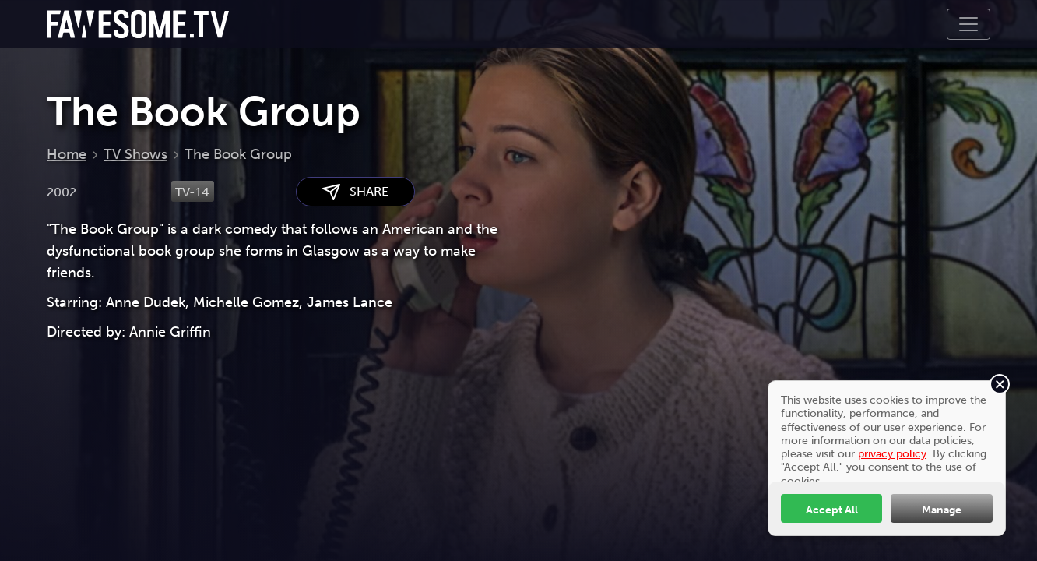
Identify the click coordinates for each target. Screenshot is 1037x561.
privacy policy (892, 453)
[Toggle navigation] (968, 24)
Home (66, 154)
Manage (941, 510)
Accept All (832, 510)
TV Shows (135, 154)
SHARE (355, 192)
